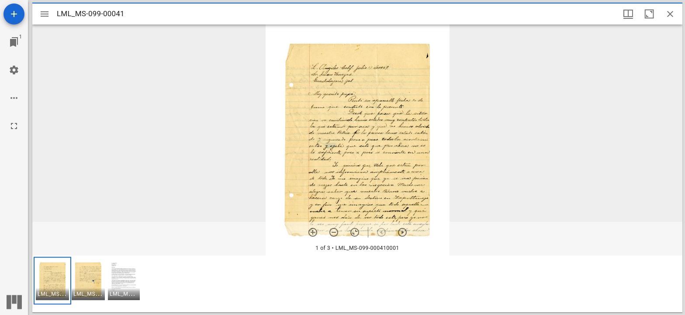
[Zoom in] (312, 232)
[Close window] (670, 14)
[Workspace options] (13, 98)
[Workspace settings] (13, 70)
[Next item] (402, 232)
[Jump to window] (13, 42)
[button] (52, 280)
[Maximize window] (649, 14)
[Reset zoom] (354, 232)
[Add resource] (13, 14)
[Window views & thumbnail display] (628, 14)
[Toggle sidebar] (44, 14)
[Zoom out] (333, 232)
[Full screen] (13, 126)
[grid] (357, 284)
